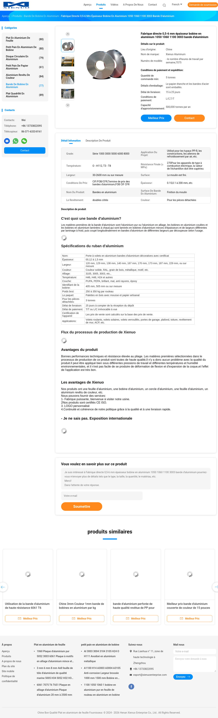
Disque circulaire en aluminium (25, 58)
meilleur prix (156, 118)
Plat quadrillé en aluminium (25, 95)
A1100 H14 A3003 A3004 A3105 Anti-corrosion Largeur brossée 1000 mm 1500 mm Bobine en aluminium (102, 674)
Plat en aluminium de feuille (25, 39)
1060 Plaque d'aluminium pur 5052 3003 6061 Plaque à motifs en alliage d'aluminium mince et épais (55, 657)
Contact (24, 150)
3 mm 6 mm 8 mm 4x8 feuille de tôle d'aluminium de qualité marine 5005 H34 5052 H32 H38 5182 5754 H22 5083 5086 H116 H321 (55, 674)
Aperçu (6, 651)
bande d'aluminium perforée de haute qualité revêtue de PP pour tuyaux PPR (134, 607)
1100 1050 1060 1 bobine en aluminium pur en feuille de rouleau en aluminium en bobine (102, 689)
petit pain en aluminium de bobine (25, 48)
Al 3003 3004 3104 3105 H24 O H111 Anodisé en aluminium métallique (101, 656)
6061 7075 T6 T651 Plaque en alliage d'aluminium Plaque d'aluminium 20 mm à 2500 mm (54, 689)
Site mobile (8, 671)
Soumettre (81, 506)
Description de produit (98, 140)
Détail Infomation (71, 140)
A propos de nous (11, 661)
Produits (6, 656)
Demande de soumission (203, 4)
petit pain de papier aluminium (25, 67)
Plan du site (8, 666)
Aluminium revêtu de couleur (25, 76)
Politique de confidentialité (10, 679)
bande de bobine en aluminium (25, 86)
